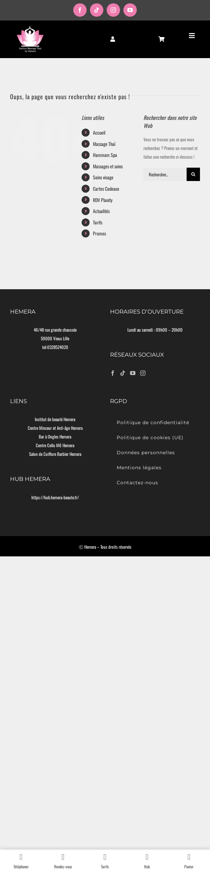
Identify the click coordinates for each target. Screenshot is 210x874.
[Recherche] (193, 174)
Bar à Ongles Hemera (55, 436)
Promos (99, 233)
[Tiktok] (122, 373)
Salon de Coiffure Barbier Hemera (55, 454)
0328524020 (57, 347)
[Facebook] (112, 373)
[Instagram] (142, 373)
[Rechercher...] (165, 174)
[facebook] (80, 10)
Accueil (99, 132)
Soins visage (103, 177)
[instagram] (113, 10)
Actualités (101, 210)
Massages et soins (108, 166)
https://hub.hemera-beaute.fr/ (55, 497)
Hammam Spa (105, 154)
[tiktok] (96, 10)
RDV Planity (102, 199)
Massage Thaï (104, 143)
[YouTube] (132, 373)
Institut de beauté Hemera (55, 419)
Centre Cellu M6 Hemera (55, 445)
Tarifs (97, 222)
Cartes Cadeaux (106, 188)
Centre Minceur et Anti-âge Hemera (55, 427)
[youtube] (130, 10)
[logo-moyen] (30, 27)
